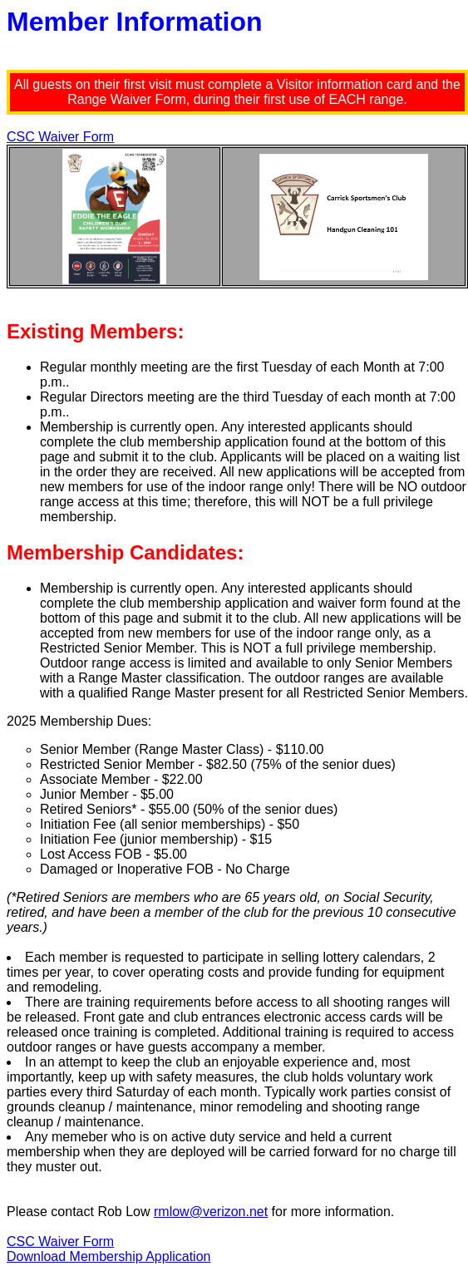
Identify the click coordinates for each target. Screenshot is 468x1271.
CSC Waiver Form (60, 137)
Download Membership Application (108, 1256)
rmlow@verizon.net (211, 1211)
